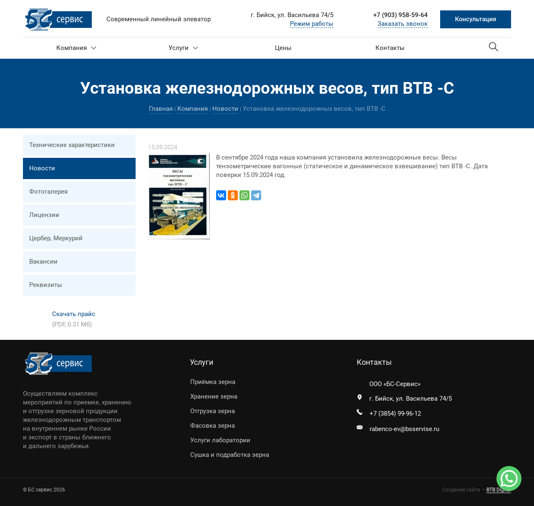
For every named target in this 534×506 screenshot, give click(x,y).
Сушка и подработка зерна (229, 455)
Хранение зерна (213, 396)
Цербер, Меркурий (56, 238)
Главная (161, 108)
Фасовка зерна (212, 425)
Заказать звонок (403, 23)
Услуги (183, 48)
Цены (283, 48)
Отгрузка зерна (212, 411)
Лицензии (44, 215)
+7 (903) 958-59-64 (400, 15)
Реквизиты (45, 285)
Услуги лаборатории (220, 440)
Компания (76, 48)
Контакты (390, 48)
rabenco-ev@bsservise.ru (404, 429)
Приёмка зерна (212, 382)
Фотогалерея (48, 191)
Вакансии (43, 261)
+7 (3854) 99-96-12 (395, 413)
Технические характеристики (72, 145)
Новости (225, 108)
